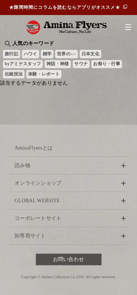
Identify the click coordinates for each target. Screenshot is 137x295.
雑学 (47, 53)
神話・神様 (57, 63)
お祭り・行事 (106, 63)
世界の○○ (66, 53)
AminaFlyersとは (34, 148)
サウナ (81, 63)
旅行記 (11, 53)
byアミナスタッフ (23, 63)
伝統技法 (14, 74)
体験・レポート (44, 74)
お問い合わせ (68, 259)
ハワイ (30, 53)
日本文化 (90, 53)
